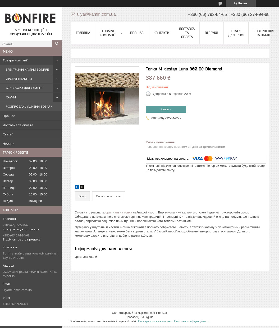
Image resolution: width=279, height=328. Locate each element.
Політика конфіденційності (191, 321)
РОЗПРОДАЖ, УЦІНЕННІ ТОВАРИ (29, 106)
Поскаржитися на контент (155, 321)
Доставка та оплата (18, 125)
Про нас (9, 116)
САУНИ (11, 97)
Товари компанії (15, 60)
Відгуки (211, 33)
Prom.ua (161, 312)
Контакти (161, 33)
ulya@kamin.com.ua (17, 290)
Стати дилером (236, 33)
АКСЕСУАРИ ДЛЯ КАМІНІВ (24, 88)
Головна (83, 33)
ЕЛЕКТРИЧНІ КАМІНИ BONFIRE (27, 69)
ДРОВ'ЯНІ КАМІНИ (19, 79)
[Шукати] (57, 43)
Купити (165, 109)
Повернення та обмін (263, 33)
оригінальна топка (118, 212)
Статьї (8, 134)
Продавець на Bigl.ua (139, 317)
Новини (8, 143)
